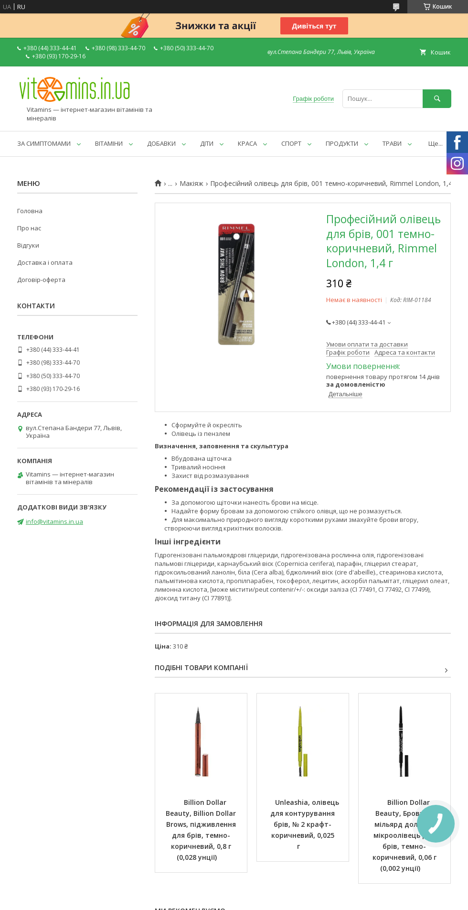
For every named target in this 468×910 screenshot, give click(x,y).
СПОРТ (291, 143)
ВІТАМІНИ (109, 143)
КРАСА (247, 143)
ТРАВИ (392, 143)
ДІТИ (206, 143)
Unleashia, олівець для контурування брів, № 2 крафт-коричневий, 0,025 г (305, 824)
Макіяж (191, 183)
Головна (30, 210)
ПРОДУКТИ (342, 143)
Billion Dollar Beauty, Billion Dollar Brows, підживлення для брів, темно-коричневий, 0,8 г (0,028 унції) (202, 830)
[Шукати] (437, 98)
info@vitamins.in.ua (54, 521)
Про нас (29, 228)
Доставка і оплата (45, 262)
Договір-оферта (41, 279)
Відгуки (28, 245)
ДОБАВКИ (161, 143)
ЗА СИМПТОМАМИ (44, 143)
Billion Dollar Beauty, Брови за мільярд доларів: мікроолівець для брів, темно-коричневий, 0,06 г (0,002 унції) (405, 835)
